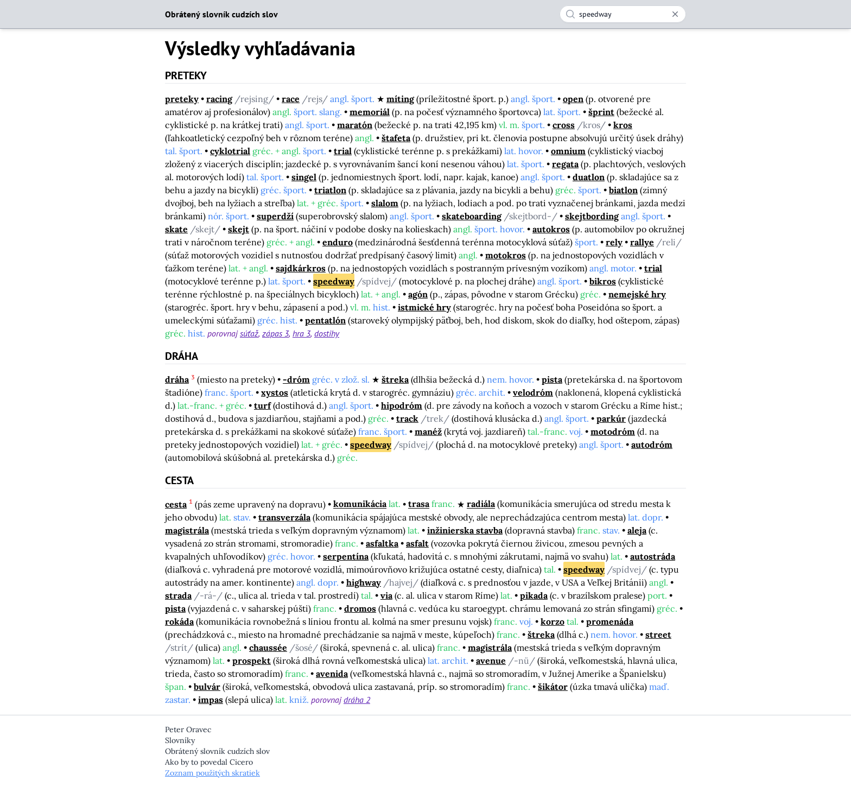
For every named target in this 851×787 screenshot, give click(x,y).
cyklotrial (230, 150)
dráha (177, 379)
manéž (428, 431)
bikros (602, 281)
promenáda (609, 621)
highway (363, 582)
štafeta (396, 137)
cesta (176, 504)
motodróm (612, 431)
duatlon (589, 177)
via (386, 595)
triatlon (330, 190)
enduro (337, 242)
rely (614, 242)
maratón (354, 124)
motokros (505, 255)
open (573, 98)
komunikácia (359, 504)
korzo (552, 621)
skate (176, 229)
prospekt (251, 660)
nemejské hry (637, 294)
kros (622, 124)
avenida (332, 673)
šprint (601, 111)
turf (262, 405)
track (407, 418)
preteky (182, 98)
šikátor (553, 686)
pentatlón (325, 320)
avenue (491, 660)
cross (563, 124)
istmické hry (424, 307)
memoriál (370, 111)
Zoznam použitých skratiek (212, 773)
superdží (275, 216)
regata (565, 163)
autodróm (651, 444)
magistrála (187, 530)
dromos (360, 608)
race (291, 98)
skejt (238, 229)
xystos (274, 392)
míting (400, 98)
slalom (384, 203)
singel (303, 177)
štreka (395, 379)
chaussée (268, 647)
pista (552, 379)
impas (210, 699)
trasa (418, 504)
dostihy (326, 333)
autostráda (652, 556)
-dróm (296, 379)
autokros (551, 229)
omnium (568, 150)
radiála (481, 504)
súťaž (249, 333)
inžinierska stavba (465, 530)
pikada (534, 595)
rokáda (179, 621)
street (658, 634)
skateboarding (471, 216)
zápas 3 (275, 333)
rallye (642, 242)
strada (178, 595)
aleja (636, 530)
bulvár (207, 686)
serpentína (346, 556)
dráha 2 (357, 699)
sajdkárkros (301, 268)
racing (219, 98)
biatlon (623, 190)
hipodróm (401, 405)
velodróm (533, 392)
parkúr (611, 418)
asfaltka (382, 543)
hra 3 (301, 333)
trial (343, 150)
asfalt (417, 543)
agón (418, 294)
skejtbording (592, 216)
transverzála (284, 517)
